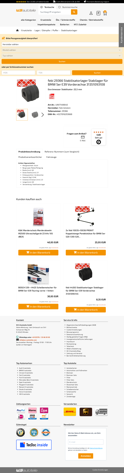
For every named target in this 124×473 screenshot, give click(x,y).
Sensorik (70, 394)
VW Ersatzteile (24, 394)
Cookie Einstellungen (74, 330)
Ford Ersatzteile (25, 377)
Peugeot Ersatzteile (26, 384)
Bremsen (70, 373)
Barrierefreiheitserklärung (76, 356)
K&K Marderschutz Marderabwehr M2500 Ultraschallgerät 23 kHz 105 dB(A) (35, 233)
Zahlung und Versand (74, 353)
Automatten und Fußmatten (77, 370)
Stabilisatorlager (69, 30)
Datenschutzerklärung (75, 334)
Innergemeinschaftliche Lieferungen (80, 339)
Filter (68, 377)
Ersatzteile (26, 30)
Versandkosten (54, 247)
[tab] (47, 7)
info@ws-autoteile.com (28, 340)
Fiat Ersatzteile (24, 375)
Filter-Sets (70, 380)
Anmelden (86, 456)
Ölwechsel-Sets (72, 384)
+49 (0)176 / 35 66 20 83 (41, 337)
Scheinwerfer (71, 392)
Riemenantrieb (72, 387)
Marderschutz (72, 382)
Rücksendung (71, 344)
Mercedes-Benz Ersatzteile (28, 380)
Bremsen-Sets (72, 375)
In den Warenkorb (38, 252)
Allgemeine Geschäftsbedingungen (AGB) (81, 325)
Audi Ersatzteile (25, 368)
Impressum (71, 341)
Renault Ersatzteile (26, 387)
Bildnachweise (72, 327)
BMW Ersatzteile (25, 370)
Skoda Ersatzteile (25, 389)
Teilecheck (70, 346)
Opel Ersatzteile (25, 382)
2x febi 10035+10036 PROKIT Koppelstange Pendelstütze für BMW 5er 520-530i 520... (85, 233)
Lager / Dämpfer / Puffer (46, 30)
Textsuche (49, 7)
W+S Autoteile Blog (74, 351)
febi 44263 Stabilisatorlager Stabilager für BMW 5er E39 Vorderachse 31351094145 (85, 290)
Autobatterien (72, 368)
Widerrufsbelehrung (74, 348)
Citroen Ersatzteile (26, 373)
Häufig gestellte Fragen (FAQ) (77, 337)
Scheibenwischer (73, 389)
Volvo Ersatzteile (25, 392)
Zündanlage (71, 396)
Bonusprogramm (73, 332)
